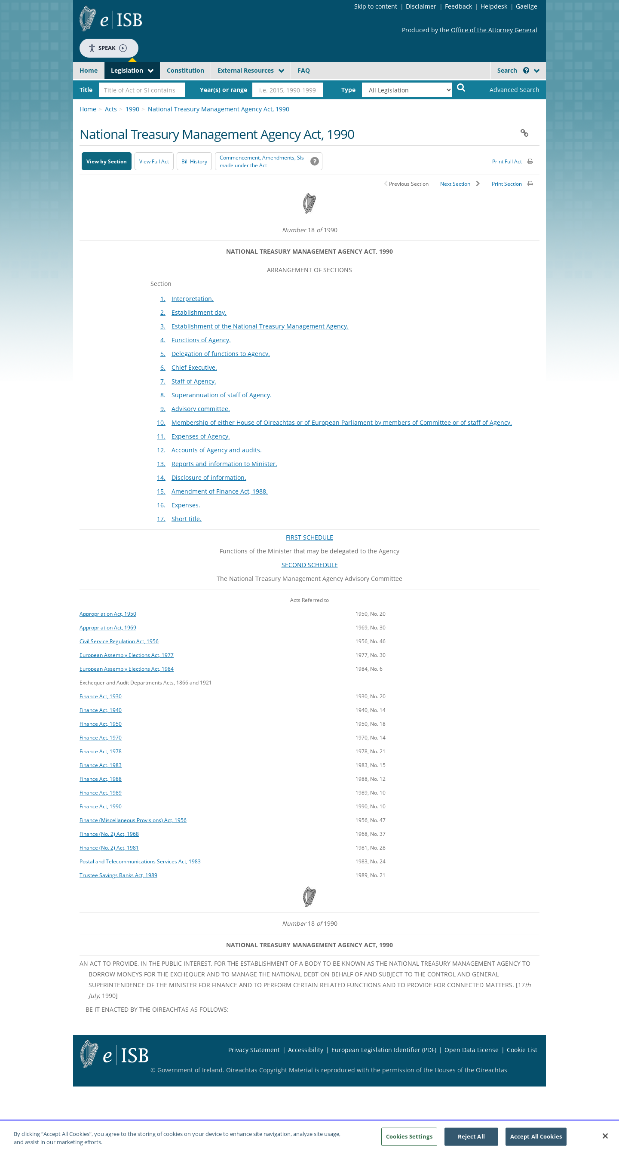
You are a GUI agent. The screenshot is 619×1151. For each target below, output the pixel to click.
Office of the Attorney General (494, 30)
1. (162, 299)
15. (161, 491)
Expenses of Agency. (201, 436)
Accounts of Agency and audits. (217, 450)
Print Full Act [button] (507, 161)
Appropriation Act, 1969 (108, 627)
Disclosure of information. (209, 477)
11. (161, 436)
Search (513, 70)
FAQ (303, 70)
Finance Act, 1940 (101, 709)
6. (162, 367)
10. (161, 422)
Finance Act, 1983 (101, 764)
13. (161, 464)
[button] (526, 70)
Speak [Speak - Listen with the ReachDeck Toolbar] (107, 48)
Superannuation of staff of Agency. (222, 395)
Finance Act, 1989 (101, 792)
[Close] (605, 1139)
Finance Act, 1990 (101, 806)
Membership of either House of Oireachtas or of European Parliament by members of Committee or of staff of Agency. (342, 422)
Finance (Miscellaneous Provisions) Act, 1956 (133, 819)
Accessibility (305, 1050)
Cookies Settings (409, 1140)
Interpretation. (193, 299)
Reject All (471, 1140)
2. (162, 312)
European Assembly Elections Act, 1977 (127, 654)
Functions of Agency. (201, 340)
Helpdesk (494, 6)
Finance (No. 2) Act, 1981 (109, 847)
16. (161, 505)
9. (162, 409)
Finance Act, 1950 (101, 723)
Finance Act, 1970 (101, 737)
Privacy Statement (254, 1050)
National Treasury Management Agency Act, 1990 (218, 109)
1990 (132, 109)
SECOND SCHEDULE (310, 565)
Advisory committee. (201, 409)
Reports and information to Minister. (224, 464)
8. (162, 395)
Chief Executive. (194, 367)
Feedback (458, 6)
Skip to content (375, 6)
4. (162, 340)
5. (162, 354)
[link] (507, 90)
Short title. (187, 519)
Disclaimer (421, 6)
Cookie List (522, 1050)
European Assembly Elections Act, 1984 (127, 668)
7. (162, 381)
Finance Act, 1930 (101, 696)
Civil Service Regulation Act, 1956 (119, 641)
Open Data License (471, 1050)
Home (89, 70)
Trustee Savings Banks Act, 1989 (118, 875)
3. (162, 326)
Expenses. (186, 505)
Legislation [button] (127, 70)
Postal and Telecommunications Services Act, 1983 (140, 861)
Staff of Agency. (194, 381)
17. (161, 519)
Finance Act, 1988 (101, 778)
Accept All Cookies (536, 1140)
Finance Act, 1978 (101, 751)
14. (161, 477)
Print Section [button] (507, 183)
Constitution (185, 70)
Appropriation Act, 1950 (108, 613)
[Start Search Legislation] (461, 87)
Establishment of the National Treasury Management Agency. (260, 326)
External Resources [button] (246, 70)
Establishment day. (199, 312)
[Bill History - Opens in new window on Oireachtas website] (194, 161)
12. (161, 450)
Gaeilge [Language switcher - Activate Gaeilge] (526, 6)
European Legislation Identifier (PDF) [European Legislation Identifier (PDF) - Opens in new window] (383, 1050)
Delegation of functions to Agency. (221, 354)
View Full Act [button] (154, 161)
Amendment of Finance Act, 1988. (220, 491)
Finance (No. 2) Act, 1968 (109, 833)
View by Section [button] (106, 161)
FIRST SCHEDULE (309, 537)
